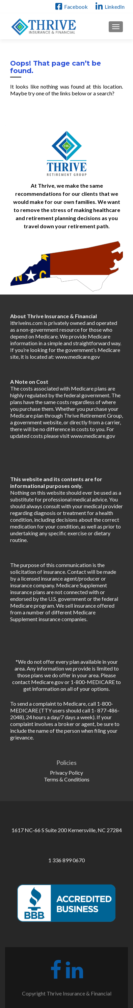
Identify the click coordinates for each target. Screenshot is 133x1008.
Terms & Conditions (66, 779)
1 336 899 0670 (66, 860)
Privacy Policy (66, 772)
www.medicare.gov (77, 356)
